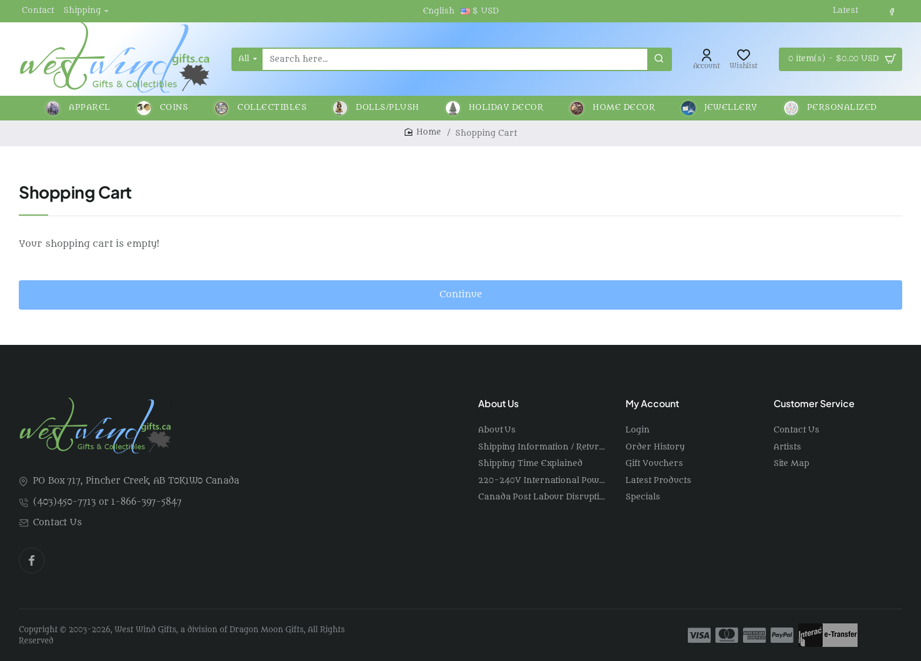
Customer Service (814, 404)
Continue (460, 294)
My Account (652, 404)
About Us (498, 404)
